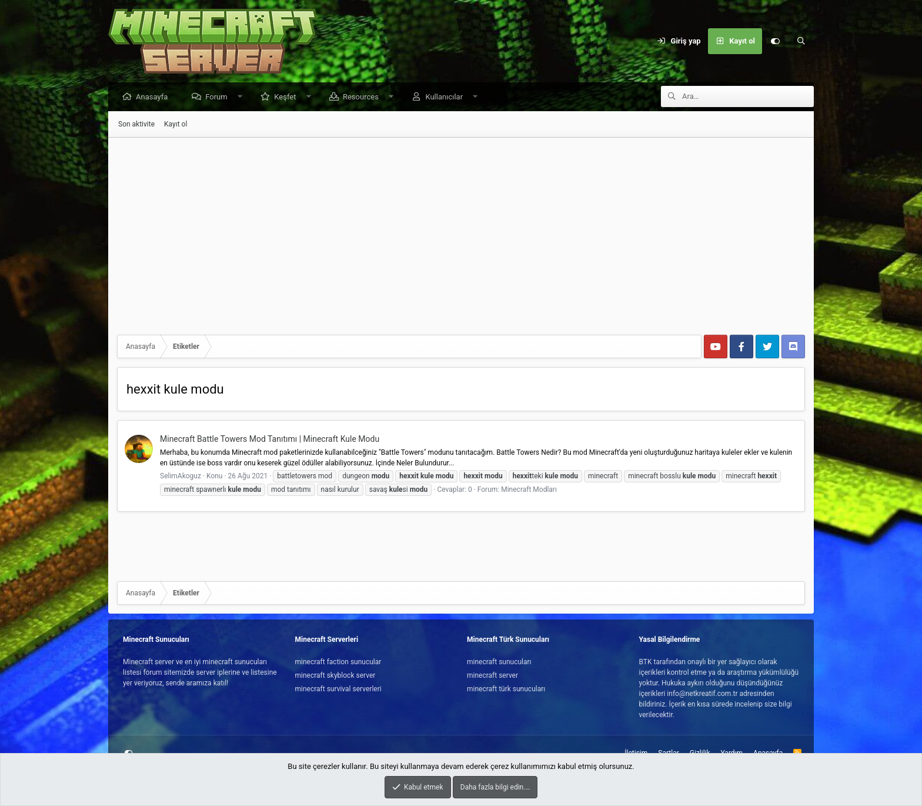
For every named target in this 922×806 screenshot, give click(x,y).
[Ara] (801, 41)
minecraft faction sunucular (338, 662)
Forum (219, 97)
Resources (364, 97)
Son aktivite (136, 125)
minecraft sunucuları (499, 662)
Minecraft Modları (529, 490)
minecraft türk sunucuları (506, 689)
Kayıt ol (175, 125)
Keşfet (288, 97)
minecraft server (492, 675)
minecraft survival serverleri (338, 689)
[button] (242, 97)
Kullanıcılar (447, 97)
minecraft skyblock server (335, 675)
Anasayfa (155, 97)
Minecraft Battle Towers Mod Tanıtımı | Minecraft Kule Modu (269, 439)
